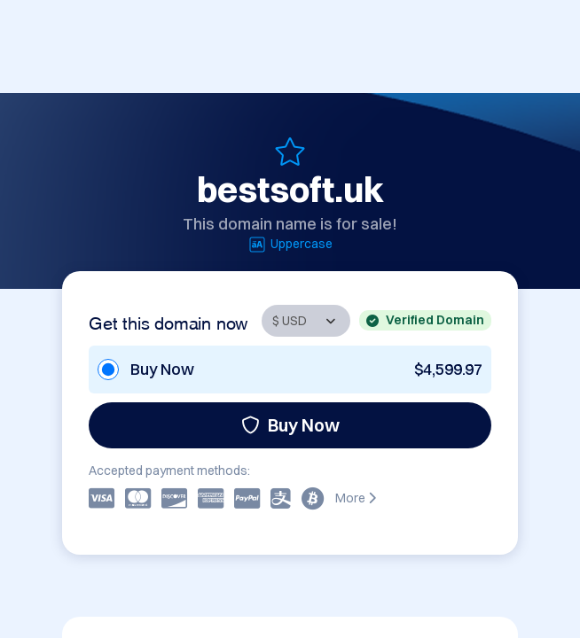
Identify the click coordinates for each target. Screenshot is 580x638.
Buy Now (290, 425)
